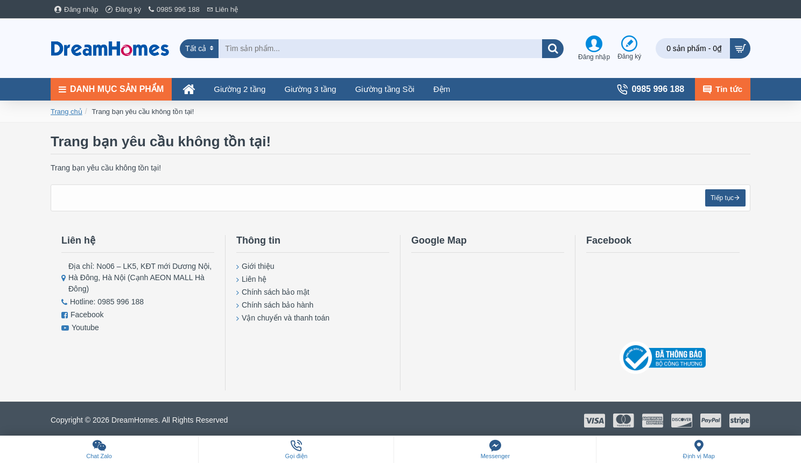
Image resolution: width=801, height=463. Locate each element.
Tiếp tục (721, 199)
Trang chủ (66, 112)
